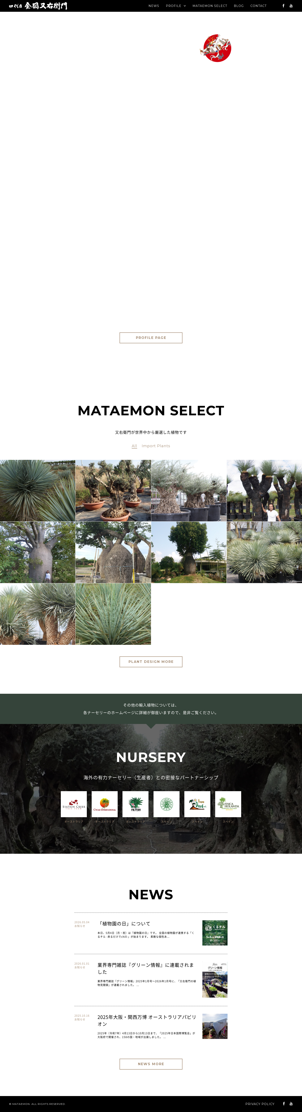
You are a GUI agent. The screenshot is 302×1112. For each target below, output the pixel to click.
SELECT (210, 5)
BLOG (239, 5)
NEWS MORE (151, 1064)
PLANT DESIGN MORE (151, 662)
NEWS (153, 5)
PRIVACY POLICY (260, 1104)
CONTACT (258, 5)
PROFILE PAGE (151, 338)
